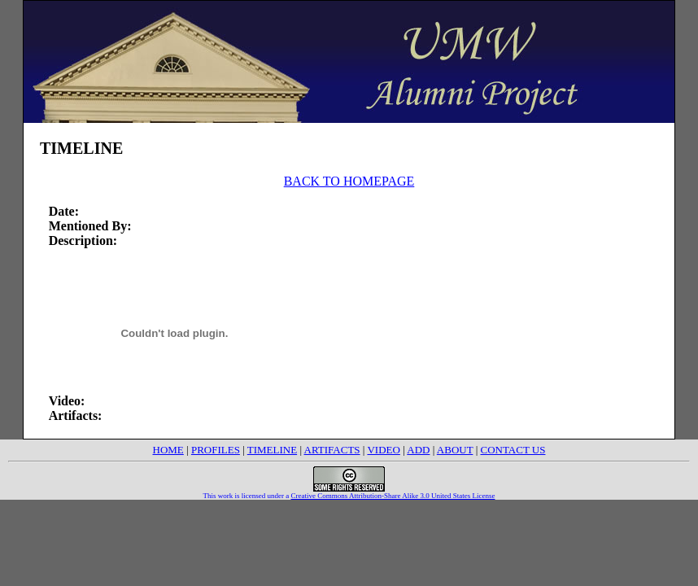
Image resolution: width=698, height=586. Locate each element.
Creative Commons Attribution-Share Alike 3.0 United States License (393, 496)
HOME (168, 450)
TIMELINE (272, 450)
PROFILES (215, 450)
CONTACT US (512, 450)
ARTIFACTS (332, 450)
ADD (418, 450)
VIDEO (383, 450)
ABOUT (455, 450)
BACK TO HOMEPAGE (349, 181)
